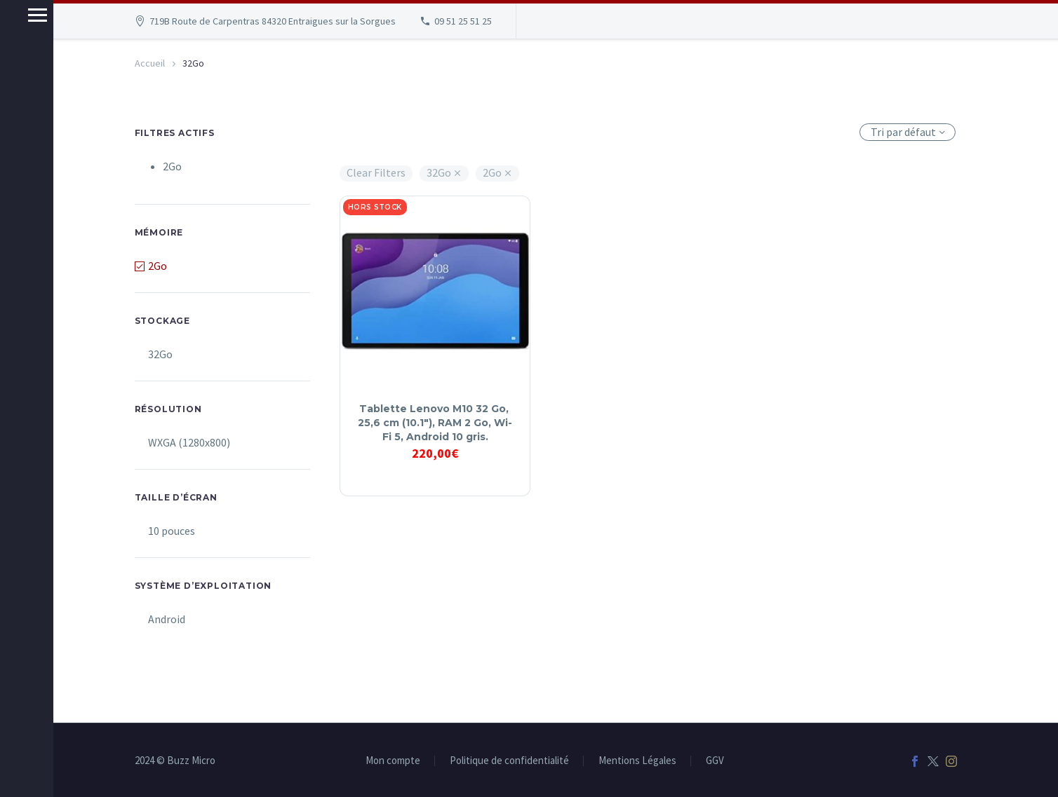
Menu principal (15, 15)
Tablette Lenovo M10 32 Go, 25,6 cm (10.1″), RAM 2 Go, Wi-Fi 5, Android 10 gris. (435, 422)
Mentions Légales (637, 761)
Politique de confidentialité (509, 761)
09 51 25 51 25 (463, 21)
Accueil (150, 63)
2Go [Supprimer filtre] (172, 166)
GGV (715, 761)
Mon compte (393, 761)
